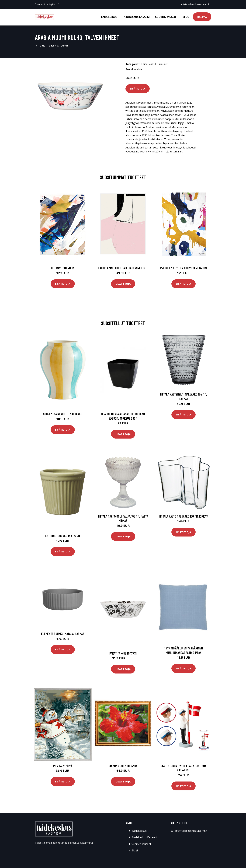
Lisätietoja (137, 88)
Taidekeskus (109, 17)
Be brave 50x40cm (62, 268)
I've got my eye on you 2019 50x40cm (183, 268)
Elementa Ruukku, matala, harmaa (62, 634)
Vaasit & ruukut (58, 45)
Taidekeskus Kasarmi (136, 17)
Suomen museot (166, 17)
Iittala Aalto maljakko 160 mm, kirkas (183, 516)
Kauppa (202, 16)
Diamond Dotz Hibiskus (123, 766)
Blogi (186, 17)
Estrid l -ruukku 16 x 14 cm (62, 536)
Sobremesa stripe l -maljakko (62, 414)
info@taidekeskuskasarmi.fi (195, 4)
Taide (41, 45)
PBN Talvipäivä (62, 766)
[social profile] (58, 4)
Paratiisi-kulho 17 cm (123, 653)
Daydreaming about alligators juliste (123, 268)
